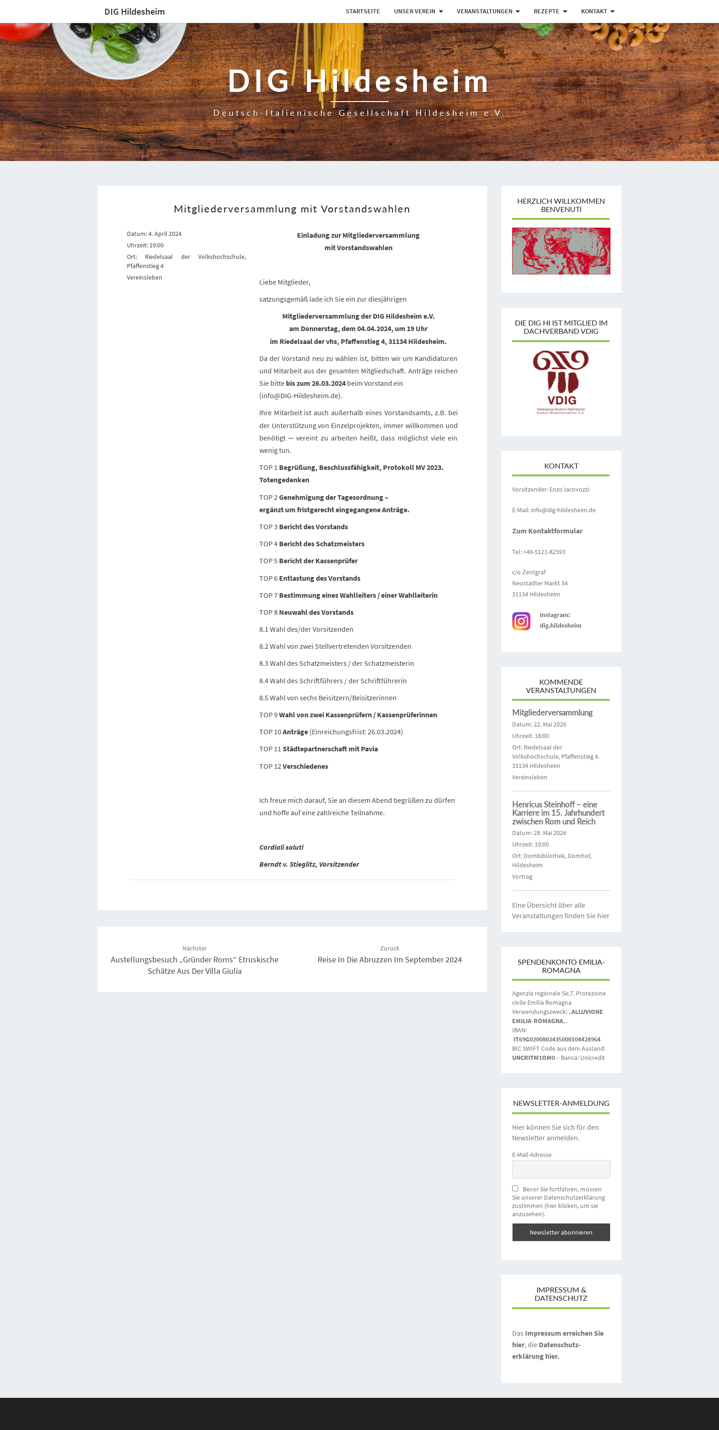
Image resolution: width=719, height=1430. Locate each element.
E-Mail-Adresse (532, 1154)
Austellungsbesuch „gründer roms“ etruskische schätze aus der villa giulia (195, 960)
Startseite (363, 11)
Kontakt (594, 11)
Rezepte (546, 11)
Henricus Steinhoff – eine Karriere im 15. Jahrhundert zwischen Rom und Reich (558, 813)
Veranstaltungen (485, 11)
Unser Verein (414, 11)
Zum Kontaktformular (547, 530)
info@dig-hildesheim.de (563, 510)
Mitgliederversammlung (552, 712)
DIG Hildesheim (134, 11)
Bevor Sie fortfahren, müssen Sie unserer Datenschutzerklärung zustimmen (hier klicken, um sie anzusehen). (558, 1201)
